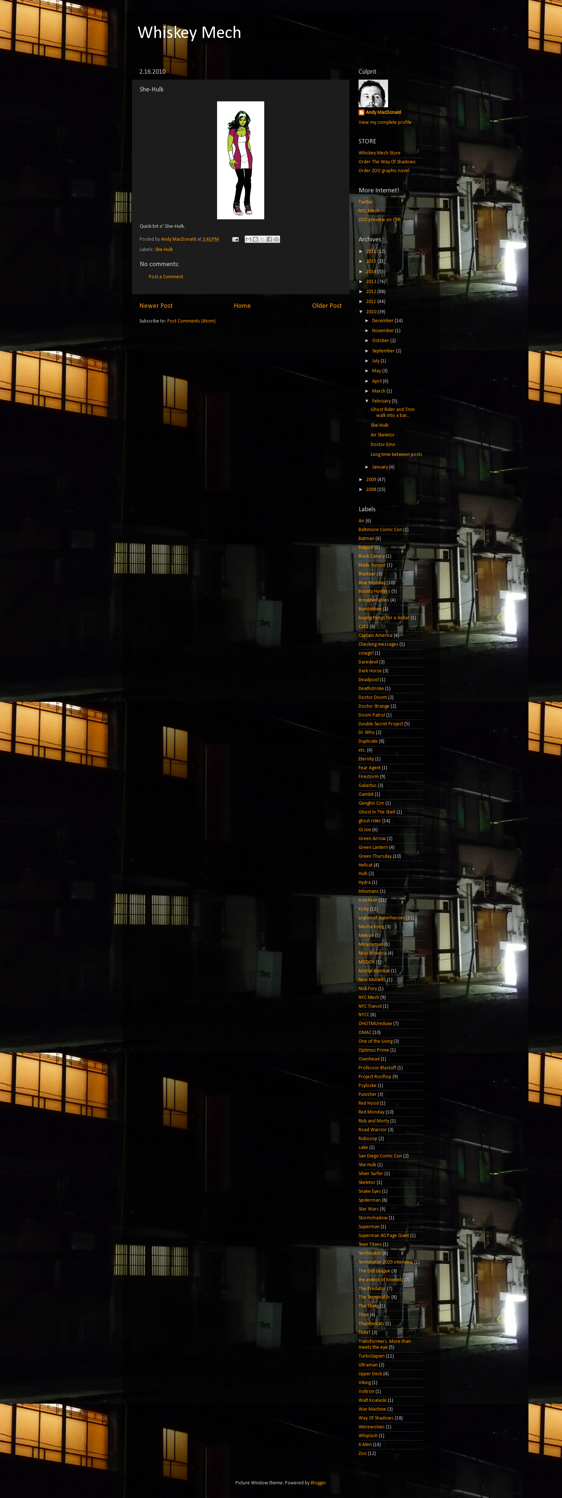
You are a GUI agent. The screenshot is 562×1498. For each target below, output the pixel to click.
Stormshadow (373, 1218)
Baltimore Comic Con (380, 529)
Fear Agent (370, 768)
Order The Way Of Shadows (387, 162)
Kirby (364, 909)
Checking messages (378, 644)
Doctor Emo (383, 444)
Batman (366, 538)
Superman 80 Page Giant (384, 1235)
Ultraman (368, 1365)
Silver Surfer (371, 1173)
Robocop (368, 1138)
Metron (366, 935)
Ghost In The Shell (377, 812)
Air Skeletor (383, 435)
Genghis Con (371, 803)
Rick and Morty (374, 1121)
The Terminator (374, 1297)
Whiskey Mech (189, 33)
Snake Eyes (370, 1191)
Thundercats (371, 1323)
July (376, 361)
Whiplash (368, 1435)
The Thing (368, 1306)
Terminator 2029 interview (386, 1262)
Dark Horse (370, 671)
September (384, 351)
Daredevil (368, 662)
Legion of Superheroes (382, 918)
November (383, 330)
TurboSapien (372, 1356)
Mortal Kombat (374, 971)
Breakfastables (374, 600)
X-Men (365, 1444)
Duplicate (368, 741)
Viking (365, 1382)
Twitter (366, 202)
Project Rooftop (375, 1076)
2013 (371, 281)
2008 (371, 489)
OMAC (365, 1032)
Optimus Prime (374, 1050)
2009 (371, 479)
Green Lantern (373, 847)
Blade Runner (372, 565)
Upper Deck (370, 1374)
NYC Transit (370, 1006)
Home (242, 306)
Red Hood (369, 1103)
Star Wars (369, 1209)
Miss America (373, 953)
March (379, 391)
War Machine (372, 1409)
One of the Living (375, 1041)
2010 (371, 312)
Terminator (370, 1253)
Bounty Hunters (374, 591)
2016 (371, 251)
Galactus (368, 785)
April (377, 381)
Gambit (366, 794)
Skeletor (367, 1182)
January (380, 467)
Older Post (327, 306)
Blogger (318, 1483)
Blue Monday (372, 583)
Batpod (366, 547)
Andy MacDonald (383, 112)
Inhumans (369, 891)
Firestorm (369, 776)
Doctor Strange (374, 706)
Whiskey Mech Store (380, 153)
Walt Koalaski (373, 1400)
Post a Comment (166, 277)
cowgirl (366, 653)
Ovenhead (369, 1059)
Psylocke (368, 1085)
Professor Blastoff (377, 1068)
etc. (362, 750)
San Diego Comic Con (380, 1156)
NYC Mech (369, 211)
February (382, 401)
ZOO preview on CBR (380, 219)
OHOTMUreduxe (375, 1023)
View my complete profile (385, 122)
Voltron (366, 1391)
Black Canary (372, 556)
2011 (371, 301)
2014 (371, 271)
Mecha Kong (371, 926)
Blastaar (367, 574)
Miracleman (371, 944)
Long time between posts (396, 454)
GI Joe (365, 830)
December (383, 320)
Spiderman (370, 1200)
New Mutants (372, 980)
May (377, 371)
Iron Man (368, 900)
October (381, 340)
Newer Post (156, 306)
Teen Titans (370, 1244)
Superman (369, 1226)
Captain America (375, 635)
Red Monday (371, 1112)
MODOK (367, 962)
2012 (371, 291)
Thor (364, 1315)
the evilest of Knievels (381, 1280)
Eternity (366, 759)
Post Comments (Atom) (191, 321)
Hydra (365, 882)
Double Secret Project (381, 724)
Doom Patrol (372, 715)
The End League (374, 1271)
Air (361, 521)
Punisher (368, 1094)
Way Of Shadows (376, 1418)
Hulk (363, 873)
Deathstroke (371, 688)
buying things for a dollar (384, 618)
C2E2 (364, 626)
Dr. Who (367, 732)
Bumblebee (370, 609)
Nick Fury (368, 988)
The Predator (372, 1288)
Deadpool (369, 679)
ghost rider (370, 821)
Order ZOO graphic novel (384, 170)
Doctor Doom (373, 697)
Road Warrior (373, 1130)
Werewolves (372, 1427)
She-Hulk (164, 249)
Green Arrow (372, 838)
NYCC (364, 1015)
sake (363, 1147)
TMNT (365, 1332)
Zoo (363, 1453)
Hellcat (366, 865)
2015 (371, 261)
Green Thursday (375, 856)
